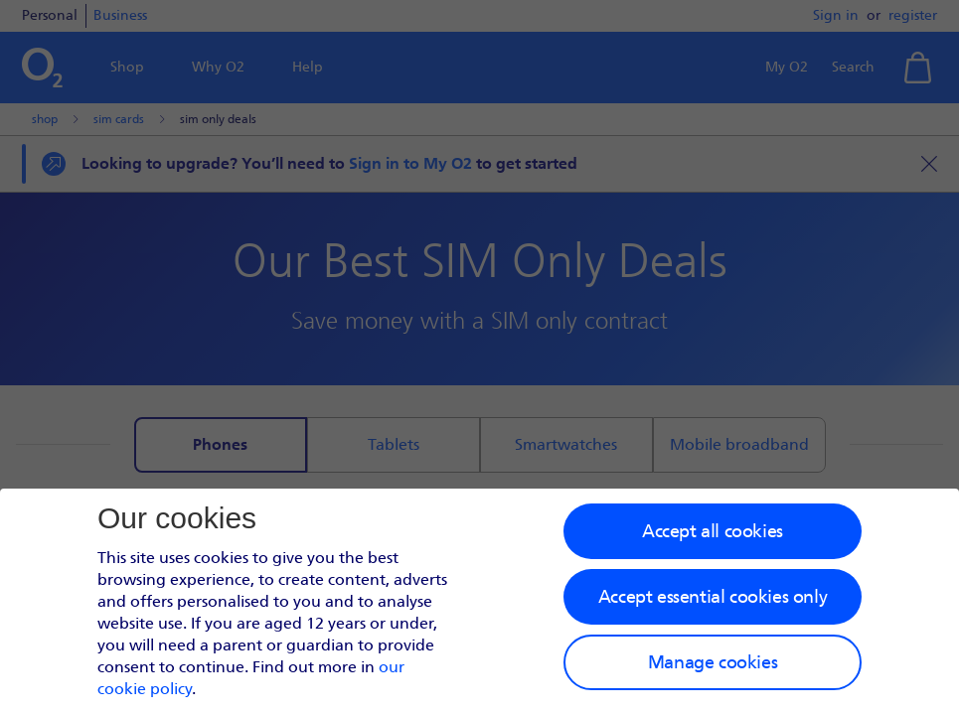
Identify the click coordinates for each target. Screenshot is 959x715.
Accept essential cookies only (712, 597)
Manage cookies (712, 662)
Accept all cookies (712, 531)
